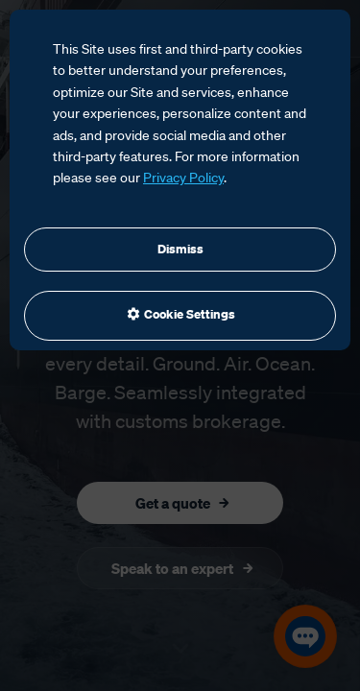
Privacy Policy (183, 177)
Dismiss (180, 249)
